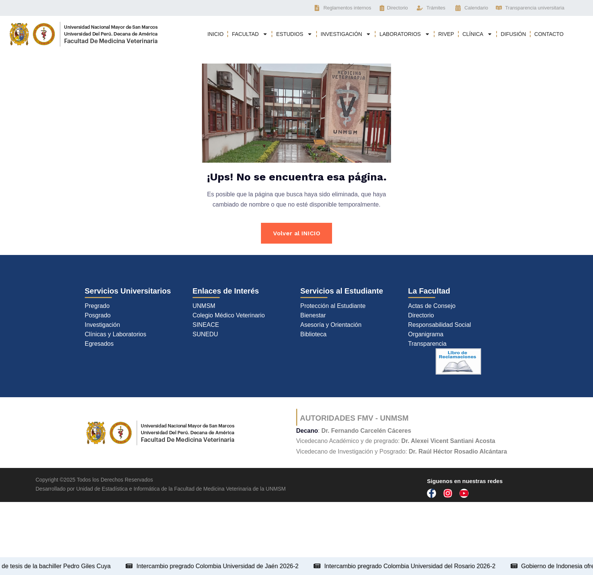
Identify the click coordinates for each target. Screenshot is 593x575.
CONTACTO (549, 34)
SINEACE (205, 325)
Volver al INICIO (296, 233)
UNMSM (203, 306)
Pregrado (97, 306)
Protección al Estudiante (333, 306)
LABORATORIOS (404, 34)
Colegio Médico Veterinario (228, 315)
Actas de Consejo (431, 306)
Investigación (102, 325)
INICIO (215, 34)
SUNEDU (205, 334)
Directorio (421, 315)
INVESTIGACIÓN (346, 34)
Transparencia (427, 344)
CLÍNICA (477, 34)
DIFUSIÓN (513, 34)
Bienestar (313, 315)
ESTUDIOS (294, 34)
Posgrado (98, 315)
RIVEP (446, 34)
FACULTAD (250, 34)
